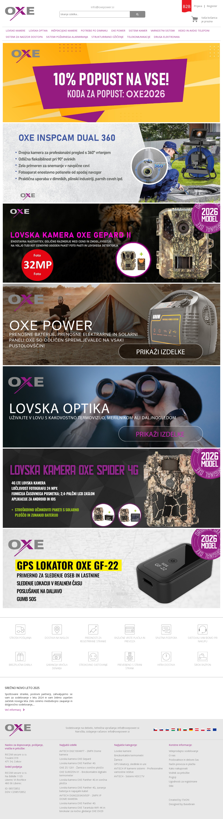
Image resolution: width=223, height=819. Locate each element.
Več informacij (15, 709)
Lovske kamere (15, 30)
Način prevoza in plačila (182, 764)
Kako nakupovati (178, 768)
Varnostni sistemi (163, 30)
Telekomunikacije (138, 36)
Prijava (198, 6)
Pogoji (172, 777)
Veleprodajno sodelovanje (183, 751)
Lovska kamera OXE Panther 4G (77, 763)
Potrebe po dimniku (94, 30)
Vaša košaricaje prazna (209, 19)
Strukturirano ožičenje (107, 36)
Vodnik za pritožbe (179, 772)
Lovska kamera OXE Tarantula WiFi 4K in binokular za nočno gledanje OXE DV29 (82, 809)
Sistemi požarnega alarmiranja (67, 36)
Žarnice (118, 759)
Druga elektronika (167, 36)
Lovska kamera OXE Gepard (75, 758)
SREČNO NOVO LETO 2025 (22, 688)
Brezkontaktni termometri (128, 755)
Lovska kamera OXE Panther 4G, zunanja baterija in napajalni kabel (82, 789)
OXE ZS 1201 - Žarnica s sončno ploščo (81, 767)
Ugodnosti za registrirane (183, 781)
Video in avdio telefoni (193, 30)
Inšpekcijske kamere (64, 30)
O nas (172, 755)
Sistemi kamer (138, 30)
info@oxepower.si (102, 7)
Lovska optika (38, 30)
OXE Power (118, 30)
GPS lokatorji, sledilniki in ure (130, 764)
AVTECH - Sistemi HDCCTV (129, 776)
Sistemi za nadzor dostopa (24, 36)
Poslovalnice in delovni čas (184, 759)
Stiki (171, 785)
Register (212, 6)
